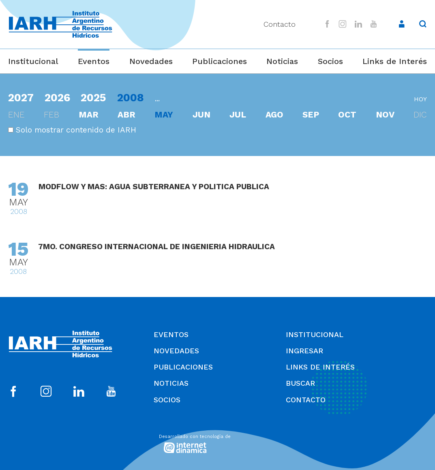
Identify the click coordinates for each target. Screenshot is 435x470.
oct (347, 115)
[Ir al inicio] (60, 24)
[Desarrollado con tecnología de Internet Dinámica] (217, 442)
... (157, 98)
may (163, 115)
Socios (330, 61)
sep (310, 115)
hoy (420, 99)
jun (201, 115)
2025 (93, 97)
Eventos (93, 61)
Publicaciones (219, 61)
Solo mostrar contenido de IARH (72, 130)
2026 (57, 97)
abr (126, 115)
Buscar (300, 383)
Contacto (280, 24)
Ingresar (304, 350)
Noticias (282, 61)
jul (237, 115)
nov (385, 115)
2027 (21, 97)
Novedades (151, 61)
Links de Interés (394, 61)
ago (274, 115)
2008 (130, 97)
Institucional (33, 61)
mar (89, 115)
